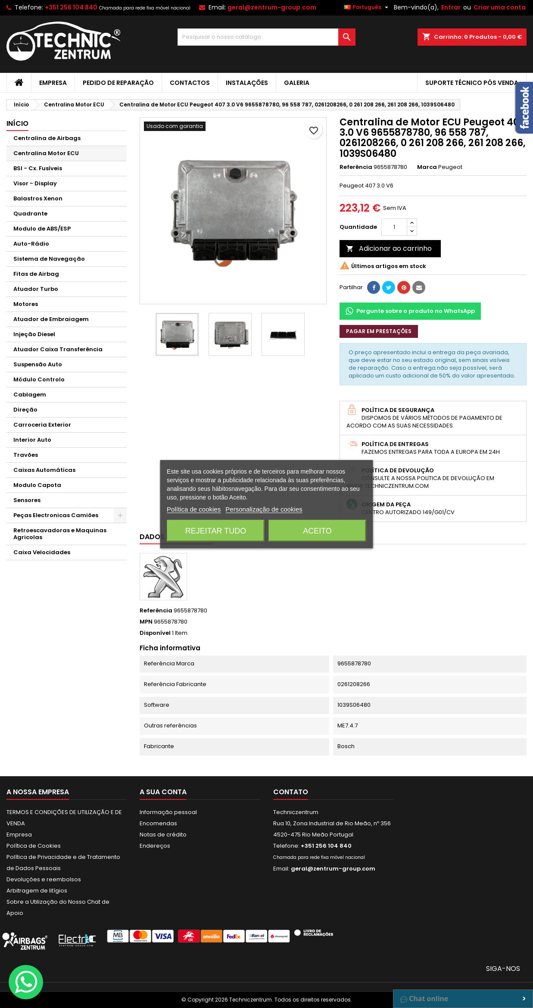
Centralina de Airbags (47, 138)
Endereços (155, 846)
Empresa (53, 82)
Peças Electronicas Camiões (55, 515)
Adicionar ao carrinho (389, 248)
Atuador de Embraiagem (51, 319)
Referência (356, 167)
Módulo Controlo (39, 379)
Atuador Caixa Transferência (58, 349)
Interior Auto (32, 440)
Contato (290, 792)
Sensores (27, 500)
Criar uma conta (500, 7)
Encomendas (158, 823)
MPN (146, 622)
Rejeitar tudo (215, 530)
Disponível (155, 633)
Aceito (317, 530)
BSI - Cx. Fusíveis (37, 168)
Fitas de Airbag (36, 274)
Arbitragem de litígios (36, 890)
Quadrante (30, 213)
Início (17, 123)
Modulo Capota (37, 485)
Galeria (296, 82)
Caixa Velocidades (41, 552)
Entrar (451, 7)
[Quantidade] (394, 227)
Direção (25, 410)
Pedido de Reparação (118, 82)
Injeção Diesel (34, 334)
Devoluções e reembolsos (43, 879)
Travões (25, 455)
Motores (25, 304)
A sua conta (163, 792)
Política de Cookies (33, 846)
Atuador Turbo (35, 289)
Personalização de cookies (263, 508)
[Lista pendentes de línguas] (367, 7)
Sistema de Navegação (49, 259)
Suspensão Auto (37, 364)
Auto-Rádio (31, 244)
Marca (427, 167)
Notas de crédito (163, 834)
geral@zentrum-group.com (272, 7)
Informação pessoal (168, 812)
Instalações (247, 82)
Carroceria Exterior (42, 425)
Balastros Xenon (37, 198)
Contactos (190, 82)
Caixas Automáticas (44, 470)
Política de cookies (194, 508)
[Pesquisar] (266, 37)
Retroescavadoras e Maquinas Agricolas (59, 533)
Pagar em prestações (378, 331)
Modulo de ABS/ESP (42, 229)
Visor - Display (35, 183)
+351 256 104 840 (71, 7)
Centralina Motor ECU (46, 153)
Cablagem (29, 394)
